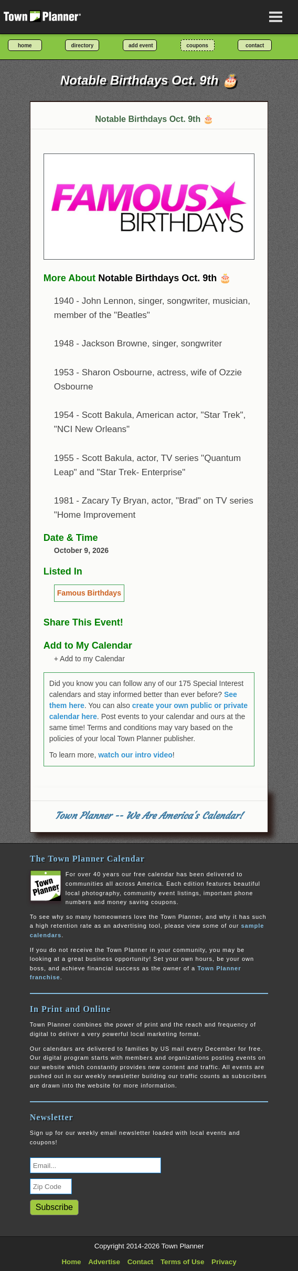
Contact (140, 1262)
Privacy (223, 1262)
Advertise (104, 1262)
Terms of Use (182, 1262)
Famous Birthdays (89, 593)
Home (71, 1262)
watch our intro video (135, 755)
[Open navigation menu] (275, 16)
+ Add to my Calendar (89, 658)
